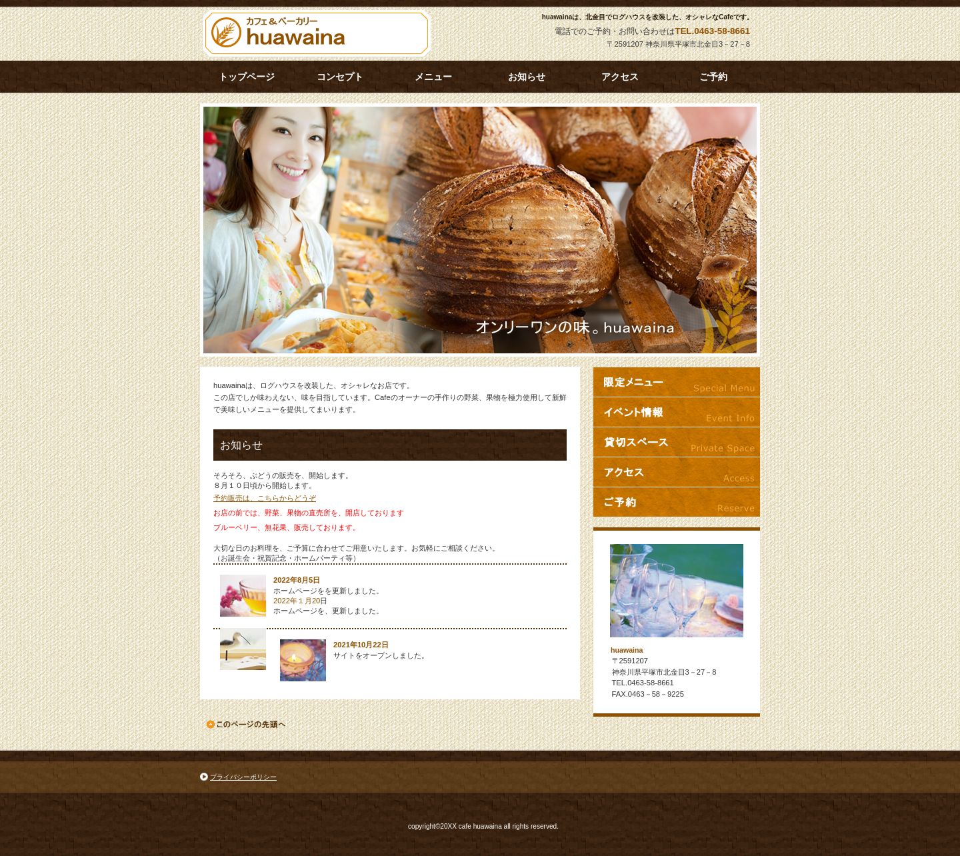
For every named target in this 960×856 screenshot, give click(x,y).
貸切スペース (676, 442)
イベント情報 (676, 412)
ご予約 (676, 502)
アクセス (676, 472)
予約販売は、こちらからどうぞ (264, 498)
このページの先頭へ (247, 724)
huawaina (320, 34)
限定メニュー (676, 382)
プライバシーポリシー (243, 777)
